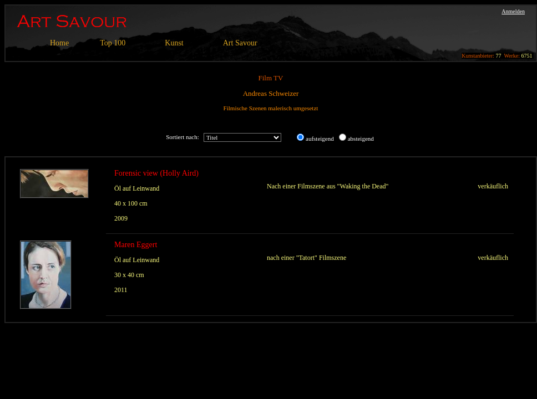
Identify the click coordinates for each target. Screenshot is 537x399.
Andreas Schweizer (271, 93)
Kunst (174, 43)
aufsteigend (320, 138)
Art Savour (240, 43)
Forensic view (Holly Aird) (156, 173)
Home (59, 43)
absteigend (361, 138)
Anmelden (513, 11)
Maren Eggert (135, 245)
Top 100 (112, 43)
